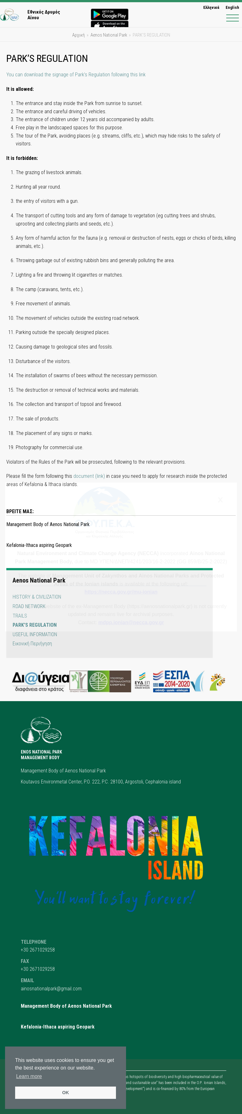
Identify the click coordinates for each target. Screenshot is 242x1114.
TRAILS (20, 616)
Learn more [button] (29, 1076)
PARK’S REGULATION (35, 625)
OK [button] (65, 1092)
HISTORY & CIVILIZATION (37, 597)
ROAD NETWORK (29, 606)
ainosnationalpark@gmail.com (51, 989)
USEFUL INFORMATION (35, 634)
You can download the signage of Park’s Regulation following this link (76, 75)
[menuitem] (211, 7)
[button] (232, 18)
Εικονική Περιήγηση (32, 644)
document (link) (89, 476)
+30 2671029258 (38, 950)
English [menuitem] (232, 7)
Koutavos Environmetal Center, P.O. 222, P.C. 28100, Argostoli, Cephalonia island (101, 782)
